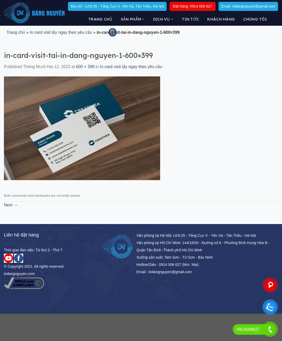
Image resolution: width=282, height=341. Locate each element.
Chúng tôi (255, 19)
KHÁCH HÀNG (221, 19)
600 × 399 (85, 66)
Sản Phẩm (133, 19)
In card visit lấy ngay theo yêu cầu (61, 32)
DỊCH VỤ (163, 19)
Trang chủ (100, 19)
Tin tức (190, 19)
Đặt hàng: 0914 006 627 (192, 6)
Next (11, 205)
